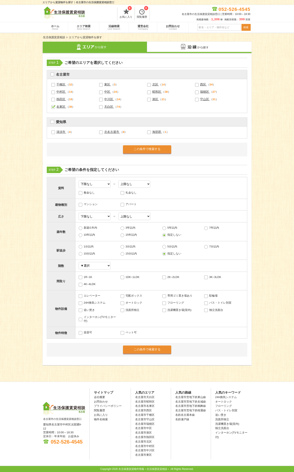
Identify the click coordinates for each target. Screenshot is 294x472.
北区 (155, 84)
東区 (107, 84)
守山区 (205, 99)
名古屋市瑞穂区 (145, 423)
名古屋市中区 (143, 428)
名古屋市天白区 (145, 397)
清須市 (61, 132)
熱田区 (61, 99)
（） (65, 84)
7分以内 (214, 246)
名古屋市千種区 (145, 414)
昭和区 (157, 91)
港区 (155, 99)
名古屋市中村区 (145, 446)
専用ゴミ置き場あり (179, 295)
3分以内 (130, 246)
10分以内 (89, 253)
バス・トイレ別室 (220, 302)
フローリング (175, 302)
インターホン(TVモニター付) (100, 318)
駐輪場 (213, 295)
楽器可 (88, 332)
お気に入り (126, 12)
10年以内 (89, 234)
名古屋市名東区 (145, 405)
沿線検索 (114, 27)
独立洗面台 (216, 310)
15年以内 (131, 234)
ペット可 (131, 332)
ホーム (55, 27)
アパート (131, 204)
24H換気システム (94, 302)
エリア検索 (84, 27)
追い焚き (89, 310)
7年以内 (214, 227)
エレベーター (92, 295)
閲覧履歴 (142, 12)
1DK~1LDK (132, 277)
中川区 (109, 99)
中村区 (61, 91)
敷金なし (89, 192)
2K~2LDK (173, 277)
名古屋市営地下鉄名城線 (190, 401)
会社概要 (99, 397)
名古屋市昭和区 (145, 401)
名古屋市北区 (143, 441)
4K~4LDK (90, 284)
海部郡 (157, 132)
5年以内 (172, 227)
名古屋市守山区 (145, 419)
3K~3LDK (215, 277)
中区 (107, 91)
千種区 (61, 84)
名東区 (61, 106)
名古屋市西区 (143, 410)
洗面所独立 (132, 310)
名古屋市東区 (143, 454)
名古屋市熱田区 (145, 437)
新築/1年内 (90, 227)
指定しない (174, 234)
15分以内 (131, 253)
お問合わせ (173, 27)
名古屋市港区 (143, 432)
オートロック (134, 302)
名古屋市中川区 (145, 450)
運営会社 (143, 27)
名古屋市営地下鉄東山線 (190, 397)
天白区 (109, 106)
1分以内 (89, 246)
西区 (203, 84)
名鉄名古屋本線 (185, 414)
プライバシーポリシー (108, 405)
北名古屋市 (112, 132)
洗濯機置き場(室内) (179, 310)
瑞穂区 (205, 91)
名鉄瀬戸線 (182, 419)
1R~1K (88, 277)
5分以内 (172, 246)
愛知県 (61, 122)
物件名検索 (101, 419)
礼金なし (131, 192)
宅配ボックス (134, 295)
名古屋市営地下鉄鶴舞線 (190, 405)
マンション (91, 204)
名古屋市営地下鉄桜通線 (190, 410)
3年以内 (130, 227)
